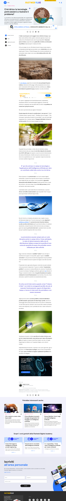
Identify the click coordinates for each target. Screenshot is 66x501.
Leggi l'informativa (7, 472)
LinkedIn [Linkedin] (27, 32)
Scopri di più (26, 372)
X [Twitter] (30, 32)
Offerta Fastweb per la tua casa (50, 0)
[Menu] (6, 2)
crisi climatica (23, 83)
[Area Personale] (61, 3)
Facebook (33, 32)
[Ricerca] (60, 2)
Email (38, 32)
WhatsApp (36, 32)
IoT (46, 271)
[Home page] (33, 2)
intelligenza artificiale (24, 222)
